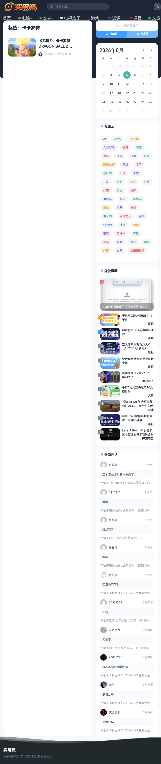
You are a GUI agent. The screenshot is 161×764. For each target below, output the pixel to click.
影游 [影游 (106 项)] (119, 182)
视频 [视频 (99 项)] (119, 242)
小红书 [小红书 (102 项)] (107, 173)
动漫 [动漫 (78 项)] (119, 156)
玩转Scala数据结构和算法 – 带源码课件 (137, 418)
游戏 (93, 18)
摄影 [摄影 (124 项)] (133, 190)
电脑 (24, 18)
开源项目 (148, 438)
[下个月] (151, 50)
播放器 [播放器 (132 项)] (107, 199)
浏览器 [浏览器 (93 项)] (137, 199)
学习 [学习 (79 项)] (139, 164)
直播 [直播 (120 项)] (142, 216)
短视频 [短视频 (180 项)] (107, 225)
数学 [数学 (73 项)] (122, 199)
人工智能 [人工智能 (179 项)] (109, 147)
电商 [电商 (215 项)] (133, 207)
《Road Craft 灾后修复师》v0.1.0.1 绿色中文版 (137, 404)
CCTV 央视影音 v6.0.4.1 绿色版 (129, 648)
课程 (135, 18)
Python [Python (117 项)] (134, 139)
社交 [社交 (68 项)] (122, 225)
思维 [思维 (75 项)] (147, 182)
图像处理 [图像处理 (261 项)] (109, 164)
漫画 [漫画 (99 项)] (119, 207)
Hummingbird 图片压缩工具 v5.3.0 (124, 307)
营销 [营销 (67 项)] (106, 242)
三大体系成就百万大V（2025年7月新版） (136, 346)
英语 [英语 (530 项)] (136, 233)
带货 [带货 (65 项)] (136, 173)
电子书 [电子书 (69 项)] (107, 216)
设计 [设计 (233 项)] (133, 242)
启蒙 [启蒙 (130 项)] (147, 156)
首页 (7, 18)
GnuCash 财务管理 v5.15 (125, 538)
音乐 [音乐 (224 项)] (119, 250)
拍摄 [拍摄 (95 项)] (119, 190)
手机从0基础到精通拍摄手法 (137, 318)
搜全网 (142, 33)
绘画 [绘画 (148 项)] (136, 225)
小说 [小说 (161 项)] (122, 173)
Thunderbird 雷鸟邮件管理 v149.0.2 (132, 483)
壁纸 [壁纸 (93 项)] (125, 164)
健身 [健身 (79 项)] (125, 147)
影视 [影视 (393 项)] (133, 182)
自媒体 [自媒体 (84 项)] (121, 233)
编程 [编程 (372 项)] (106, 233)
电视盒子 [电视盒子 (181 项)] (125, 216)
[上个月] (143, 50)
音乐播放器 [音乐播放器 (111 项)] (137, 250)
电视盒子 (70, 18)
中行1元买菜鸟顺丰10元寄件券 (137, 389)
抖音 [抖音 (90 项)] (106, 190)
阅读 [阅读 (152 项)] (106, 250)
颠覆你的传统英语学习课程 (138, 332)
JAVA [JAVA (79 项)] (117, 139)
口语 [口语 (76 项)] (133, 156)
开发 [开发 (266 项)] (106, 182)
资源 (114, 18)
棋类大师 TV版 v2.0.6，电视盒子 (137, 375)
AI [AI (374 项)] (104, 139)
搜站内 (112, 33)
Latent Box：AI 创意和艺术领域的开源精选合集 (138, 432)
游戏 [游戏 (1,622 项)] (106, 207)
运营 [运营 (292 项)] (147, 242)
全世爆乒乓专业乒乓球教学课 (138, 361)
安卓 (45, 18)
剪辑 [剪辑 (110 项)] (106, 156)
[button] (157, 6)
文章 (151, 395)
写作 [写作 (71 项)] (139, 147)
